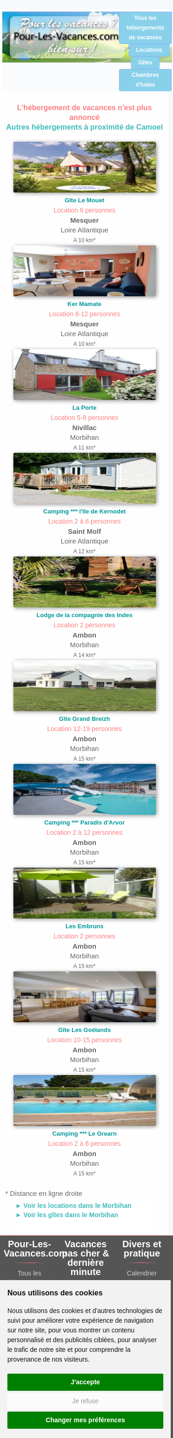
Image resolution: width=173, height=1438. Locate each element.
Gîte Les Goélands (84, 1029)
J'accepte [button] (85, 1382)
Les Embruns (84, 926)
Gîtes (145, 62)
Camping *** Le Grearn (84, 1133)
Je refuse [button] (85, 1401)
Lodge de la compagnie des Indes (84, 615)
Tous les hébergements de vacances (145, 28)
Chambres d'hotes (145, 80)
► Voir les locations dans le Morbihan (73, 1205)
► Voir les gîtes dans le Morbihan (66, 1215)
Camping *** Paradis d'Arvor (84, 822)
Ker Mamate (84, 303)
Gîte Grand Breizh (84, 718)
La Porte (84, 407)
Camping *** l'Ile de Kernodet (84, 511)
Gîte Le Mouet (84, 200)
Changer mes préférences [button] (85, 1420)
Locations (149, 50)
